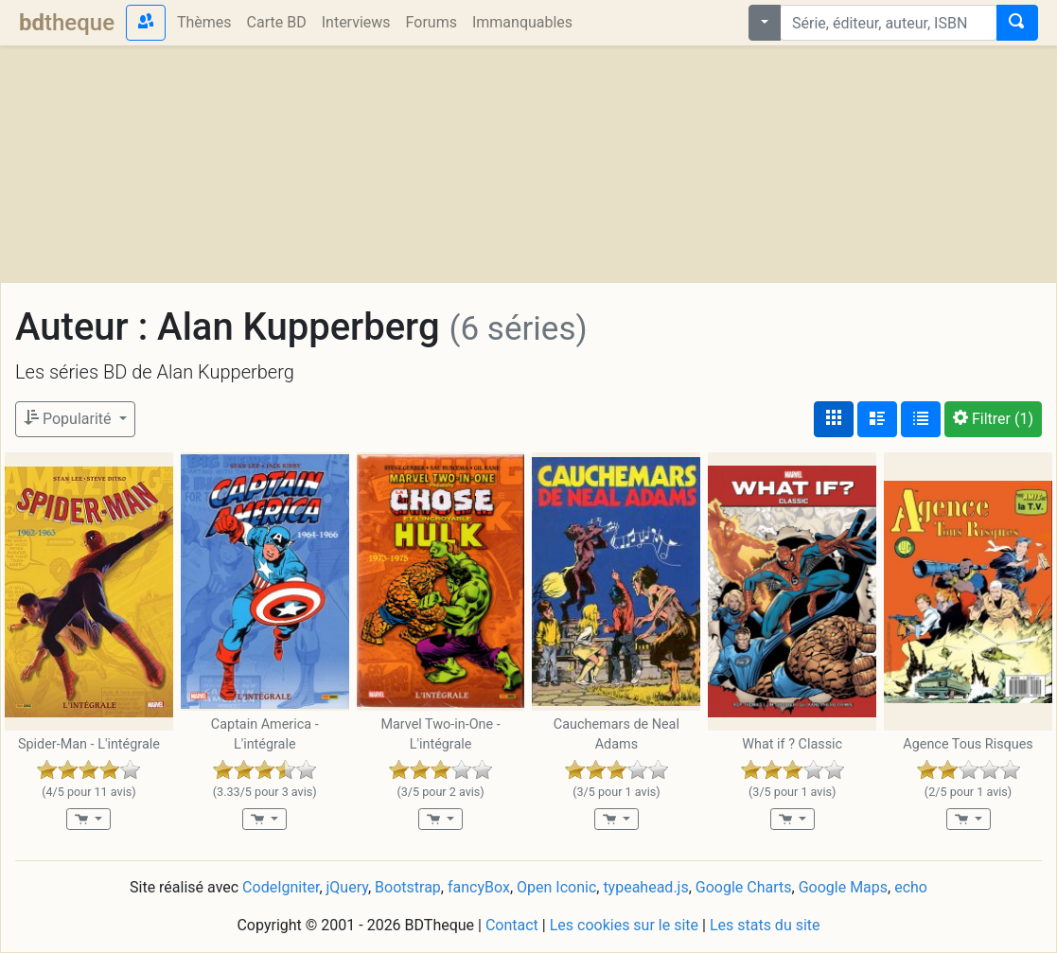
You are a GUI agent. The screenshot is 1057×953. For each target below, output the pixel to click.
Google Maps (843, 887)
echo (910, 887)
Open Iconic (556, 887)
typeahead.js (645, 887)
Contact (511, 925)
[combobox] (888, 23)
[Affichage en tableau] (921, 419)
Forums (431, 22)
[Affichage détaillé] (877, 419)
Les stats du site (765, 925)
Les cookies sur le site (624, 925)
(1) (993, 419)
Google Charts (744, 887)
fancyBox (479, 887)
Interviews (356, 22)
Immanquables (522, 22)
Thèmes (204, 22)
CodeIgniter (280, 887)
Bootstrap (408, 887)
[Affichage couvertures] (834, 419)
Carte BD (277, 22)
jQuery (347, 887)
